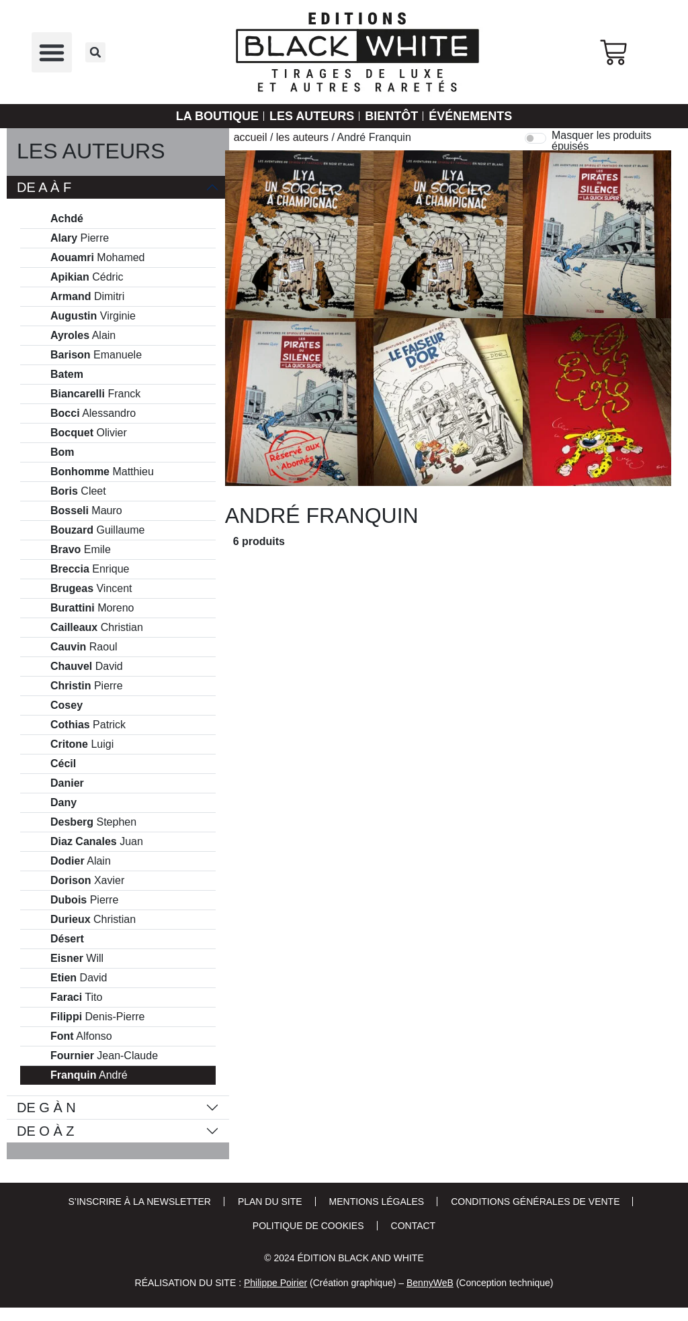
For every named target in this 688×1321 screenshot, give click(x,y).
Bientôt (391, 116)
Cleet (78, 491)
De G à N (46, 1107)
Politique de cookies (308, 1225)
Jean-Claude (104, 1056)
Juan (96, 842)
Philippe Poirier (275, 1282)
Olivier (88, 433)
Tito (76, 997)
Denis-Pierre (97, 1017)
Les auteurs (311, 116)
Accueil (250, 137)
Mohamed (97, 258)
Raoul (84, 647)
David (86, 666)
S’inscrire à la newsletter (140, 1201)
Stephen (93, 822)
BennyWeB (430, 1282)
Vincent (91, 589)
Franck (95, 394)
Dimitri (87, 297)
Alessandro (93, 413)
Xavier (87, 881)
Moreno (92, 608)
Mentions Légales (377, 1201)
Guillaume (97, 530)
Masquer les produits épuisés (602, 141)
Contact (413, 1225)
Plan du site (270, 1201)
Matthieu (102, 472)
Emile (80, 550)
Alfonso (81, 1036)
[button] (52, 52)
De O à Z (46, 1131)
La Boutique (217, 116)
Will (76, 958)
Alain (83, 336)
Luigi (82, 744)
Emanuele (96, 355)
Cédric (86, 277)
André (89, 1075)
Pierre (79, 238)
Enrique (89, 569)
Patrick (88, 725)
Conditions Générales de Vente (535, 1201)
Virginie (93, 316)
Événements (470, 116)
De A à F (44, 187)
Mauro (86, 511)
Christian (96, 628)
